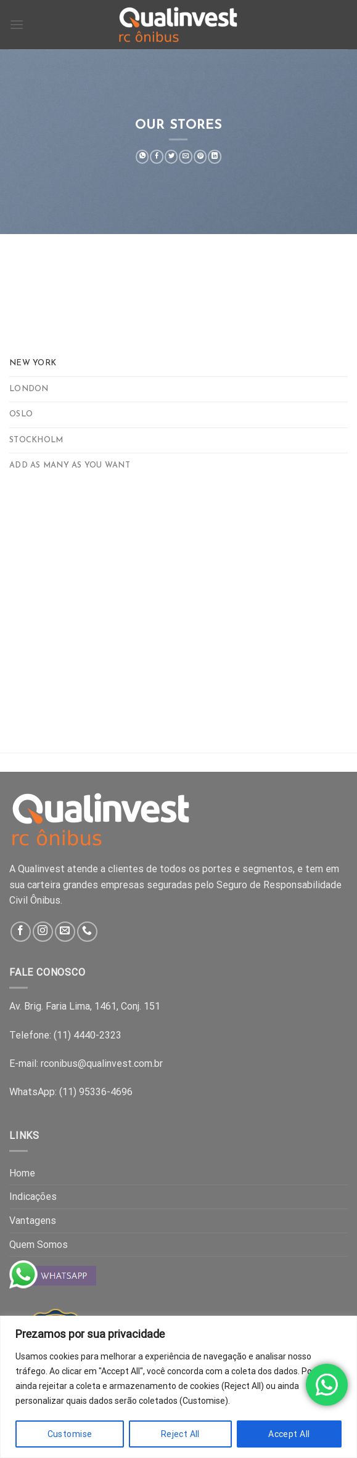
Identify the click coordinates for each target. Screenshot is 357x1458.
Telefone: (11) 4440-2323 (65, 1035)
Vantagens (32, 1220)
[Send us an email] (65, 931)
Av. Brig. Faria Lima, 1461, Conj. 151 (84, 1006)
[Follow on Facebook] (20, 931)
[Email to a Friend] (185, 157)
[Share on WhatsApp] (142, 157)
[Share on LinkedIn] (214, 157)
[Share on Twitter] (171, 157)
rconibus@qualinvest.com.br (102, 1063)
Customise (69, 1434)
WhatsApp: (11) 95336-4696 (71, 1092)
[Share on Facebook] (156, 157)
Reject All (180, 1434)
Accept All (289, 1434)
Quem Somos (38, 1244)
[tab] (178, 363)
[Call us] (87, 931)
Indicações (33, 1196)
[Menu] (16, 24)
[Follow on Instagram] (43, 931)
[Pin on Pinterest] (200, 157)
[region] (178, 1387)
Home (22, 1173)
